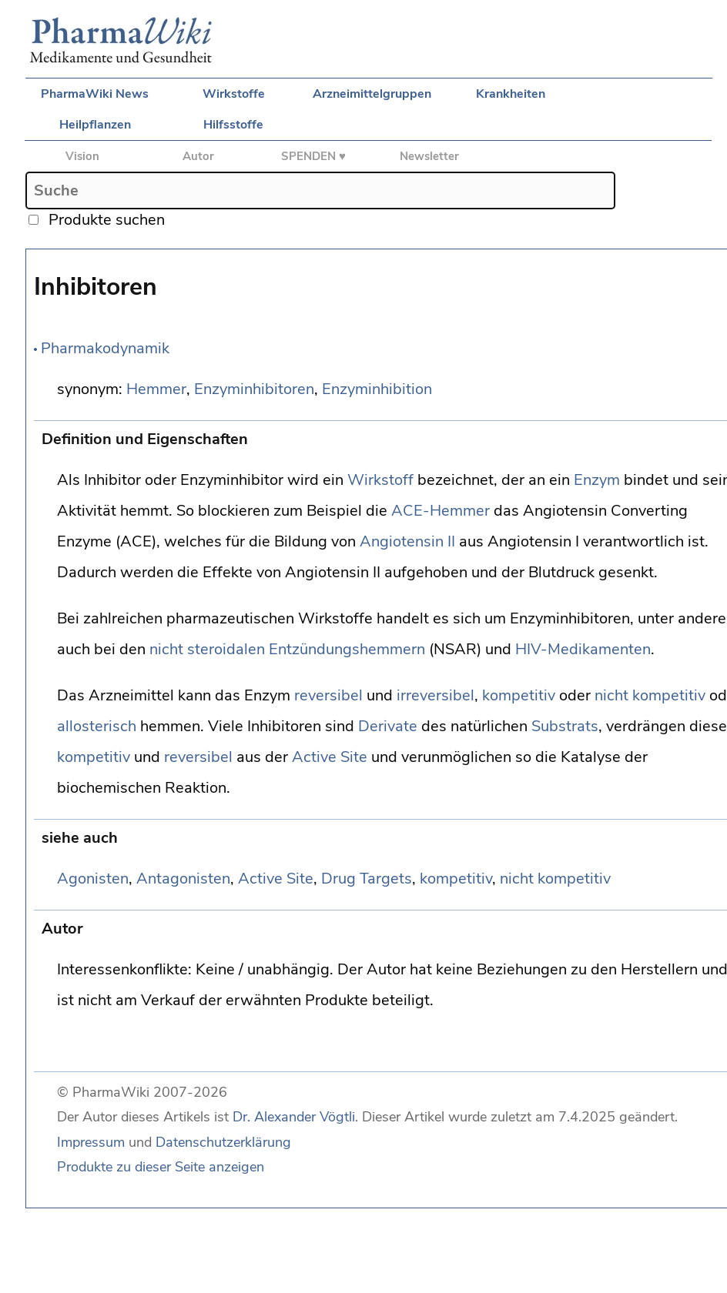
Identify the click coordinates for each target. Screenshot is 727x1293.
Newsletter (429, 156)
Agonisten (93, 878)
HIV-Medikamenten (583, 649)
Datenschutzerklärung (223, 1142)
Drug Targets (366, 878)
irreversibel (435, 695)
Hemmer (156, 389)
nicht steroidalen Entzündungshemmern (287, 649)
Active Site (329, 757)
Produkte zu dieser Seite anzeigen (160, 1167)
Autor (198, 156)
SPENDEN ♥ (313, 156)
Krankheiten (510, 93)
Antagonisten (183, 878)
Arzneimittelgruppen (372, 93)
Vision (82, 156)
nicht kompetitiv (650, 695)
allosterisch (96, 726)
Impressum (91, 1142)
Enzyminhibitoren (254, 389)
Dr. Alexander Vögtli (294, 1117)
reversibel (328, 695)
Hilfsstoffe (233, 124)
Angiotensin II (407, 541)
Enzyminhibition (377, 389)
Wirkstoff (380, 479)
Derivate (387, 726)
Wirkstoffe (234, 93)
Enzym (597, 479)
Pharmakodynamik (105, 348)
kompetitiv (518, 695)
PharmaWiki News (95, 93)
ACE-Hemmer (440, 510)
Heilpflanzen (95, 124)
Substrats (564, 726)
